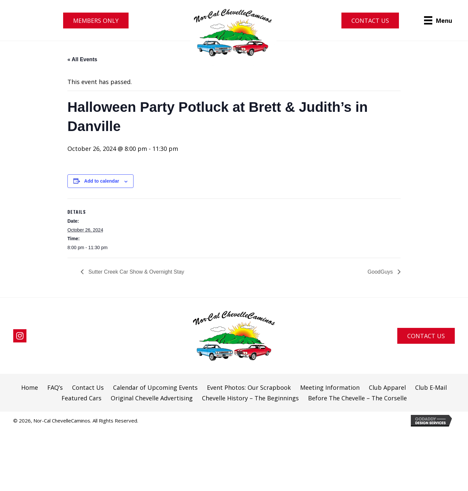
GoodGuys (381, 272)
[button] (96, 20)
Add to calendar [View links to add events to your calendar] (101, 181)
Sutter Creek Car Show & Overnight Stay (135, 272)
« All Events (82, 59)
